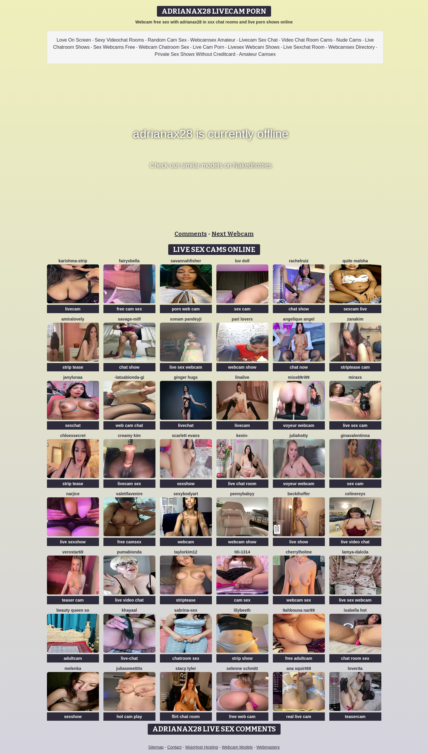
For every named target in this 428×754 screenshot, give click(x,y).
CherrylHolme (299, 552)
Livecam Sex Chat (258, 39)
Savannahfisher (186, 260)
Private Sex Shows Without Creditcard (195, 54)
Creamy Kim (129, 435)
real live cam (298, 716)
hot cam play (129, 716)
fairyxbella (129, 260)
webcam (185, 542)
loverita (355, 668)
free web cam (242, 716)
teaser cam (73, 600)
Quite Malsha (355, 260)
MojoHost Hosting (201, 747)
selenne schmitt (242, 668)
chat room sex (355, 658)
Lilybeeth (242, 610)
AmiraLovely (72, 319)
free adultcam (298, 658)
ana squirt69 (299, 668)
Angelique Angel (298, 319)
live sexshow (73, 542)
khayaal (129, 610)
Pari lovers (242, 319)
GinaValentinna (355, 435)
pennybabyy (242, 493)
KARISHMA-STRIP (73, 260)
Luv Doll (242, 260)
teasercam (355, 716)
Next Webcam (233, 233)
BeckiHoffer (298, 493)
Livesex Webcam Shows (254, 47)
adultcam (73, 658)
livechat (185, 425)
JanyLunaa (73, 377)
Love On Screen (73, 39)
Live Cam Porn (208, 47)
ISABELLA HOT (355, 610)
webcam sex (299, 600)
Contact (174, 747)
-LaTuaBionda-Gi (129, 377)
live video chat (355, 542)
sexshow (185, 483)
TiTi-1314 (242, 552)
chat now (299, 367)
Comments (190, 233)
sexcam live (355, 309)
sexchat (73, 425)
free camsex (129, 542)
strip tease (72, 367)
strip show (242, 658)
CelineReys (355, 493)
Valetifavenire (129, 493)
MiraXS (355, 377)
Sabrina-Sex (185, 610)
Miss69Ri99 (298, 377)
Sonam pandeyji (186, 319)
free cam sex (129, 309)
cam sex (242, 600)
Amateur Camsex (257, 54)
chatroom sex (185, 658)
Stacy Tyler (185, 668)
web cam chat (129, 425)
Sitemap (155, 747)
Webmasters (268, 747)
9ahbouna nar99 (298, 610)
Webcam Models (237, 747)
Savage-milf (129, 319)
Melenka (72, 668)
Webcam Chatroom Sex (164, 47)
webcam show (242, 367)
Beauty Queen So (72, 610)
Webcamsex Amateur (212, 39)
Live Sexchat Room (304, 47)
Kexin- (242, 435)
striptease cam (355, 367)
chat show (299, 309)
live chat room (242, 483)
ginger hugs (186, 377)
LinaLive (242, 377)
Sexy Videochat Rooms (119, 39)
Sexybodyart (186, 493)
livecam (72, 309)
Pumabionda (129, 552)
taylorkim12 (185, 552)
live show (298, 542)
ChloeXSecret (73, 435)
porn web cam (186, 309)
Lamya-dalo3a (355, 552)
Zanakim (355, 319)
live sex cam (355, 425)
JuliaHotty (298, 435)
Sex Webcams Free (114, 47)
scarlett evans (185, 435)
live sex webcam (185, 367)
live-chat (129, 658)
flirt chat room (186, 716)
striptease (186, 600)
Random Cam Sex (167, 39)
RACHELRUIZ (299, 260)
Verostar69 (73, 552)
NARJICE (72, 493)
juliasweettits (129, 668)
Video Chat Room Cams (307, 39)
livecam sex (129, 483)
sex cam (242, 309)
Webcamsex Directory (351, 47)
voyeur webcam (298, 425)
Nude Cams (348, 39)
